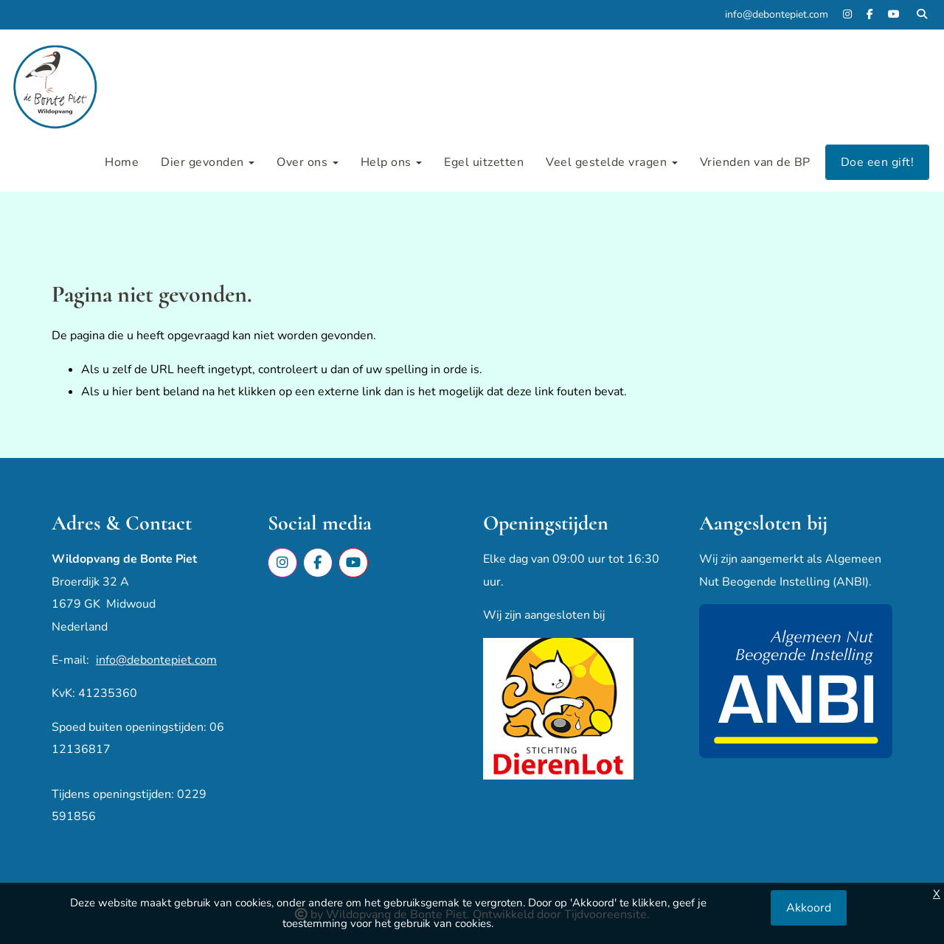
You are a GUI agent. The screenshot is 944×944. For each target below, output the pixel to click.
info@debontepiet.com (156, 660)
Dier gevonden (207, 162)
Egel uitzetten (484, 162)
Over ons (308, 162)
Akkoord (808, 908)
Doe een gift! (877, 162)
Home (122, 162)
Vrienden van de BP (755, 162)
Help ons (392, 162)
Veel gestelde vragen (612, 162)
